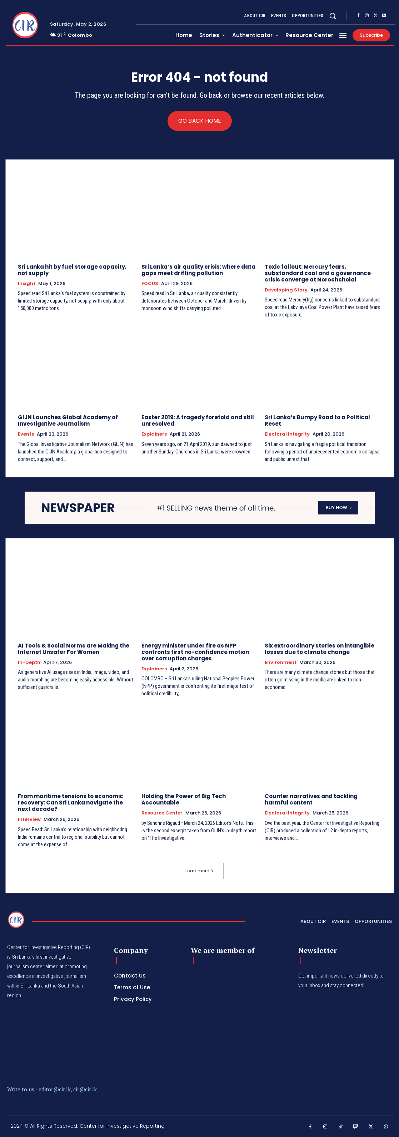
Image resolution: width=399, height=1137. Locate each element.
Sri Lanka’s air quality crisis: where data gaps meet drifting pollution (198, 270)
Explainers (154, 434)
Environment (280, 662)
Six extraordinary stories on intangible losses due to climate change (319, 649)
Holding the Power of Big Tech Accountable (183, 800)
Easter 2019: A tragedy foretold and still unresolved (197, 421)
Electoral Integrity (287, 434)
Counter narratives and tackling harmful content (311, 800)
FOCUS (149, 283)
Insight (26, 283)
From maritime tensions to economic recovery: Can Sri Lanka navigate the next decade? (70, 803)
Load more (199, 871)
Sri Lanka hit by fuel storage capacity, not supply (72, 270)
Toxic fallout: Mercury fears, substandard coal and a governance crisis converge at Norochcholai (318, 273)
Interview (29, 820)
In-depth (29, 662)
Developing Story (286, 290)
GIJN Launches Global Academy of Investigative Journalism (68, 421)
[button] (332, 15)
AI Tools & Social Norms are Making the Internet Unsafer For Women (73, 649)
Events (26, 434)
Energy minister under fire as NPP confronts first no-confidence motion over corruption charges (195, 652)
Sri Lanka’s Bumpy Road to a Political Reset (317, 421)
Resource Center (162, 813)
